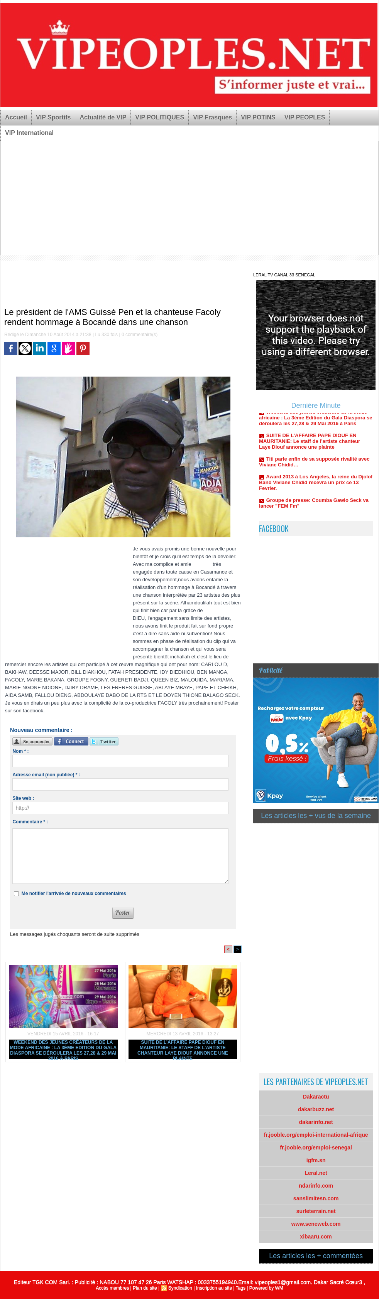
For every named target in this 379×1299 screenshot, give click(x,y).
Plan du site (145, 1288)
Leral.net (316, 1173)
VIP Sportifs (53, 117)
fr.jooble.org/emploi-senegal (316, 1147)
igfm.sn (316, 1160)
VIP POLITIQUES (159, 117)
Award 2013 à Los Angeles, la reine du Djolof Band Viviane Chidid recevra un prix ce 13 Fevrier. (315, 485)
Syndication (180, 1288)
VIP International (29, 133)
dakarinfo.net (316, 1122)
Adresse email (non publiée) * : (46, 774)
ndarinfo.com (316, 1186)
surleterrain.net (316, 1211)
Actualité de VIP (103, 117)
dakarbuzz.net (316, 1109)
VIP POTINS (258, 117)
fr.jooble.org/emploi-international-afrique (316, 1135)
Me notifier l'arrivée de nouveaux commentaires (74, 893)
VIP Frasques (212, 117)
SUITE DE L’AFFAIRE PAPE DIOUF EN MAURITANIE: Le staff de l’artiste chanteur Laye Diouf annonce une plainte (182, 1049)
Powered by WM (266, 1288)
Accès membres (112, 1288)
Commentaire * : (30, 821)
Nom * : (20, 751)
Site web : (23, 798)
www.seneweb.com (316, 1224)
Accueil (16, 117)
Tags (240, 1288)
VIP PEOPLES (304, 117)
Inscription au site (214, 1288)
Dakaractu (316, 1097)
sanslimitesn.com (316, 1198)
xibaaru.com (316, 1236)
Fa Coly (201, 564)
